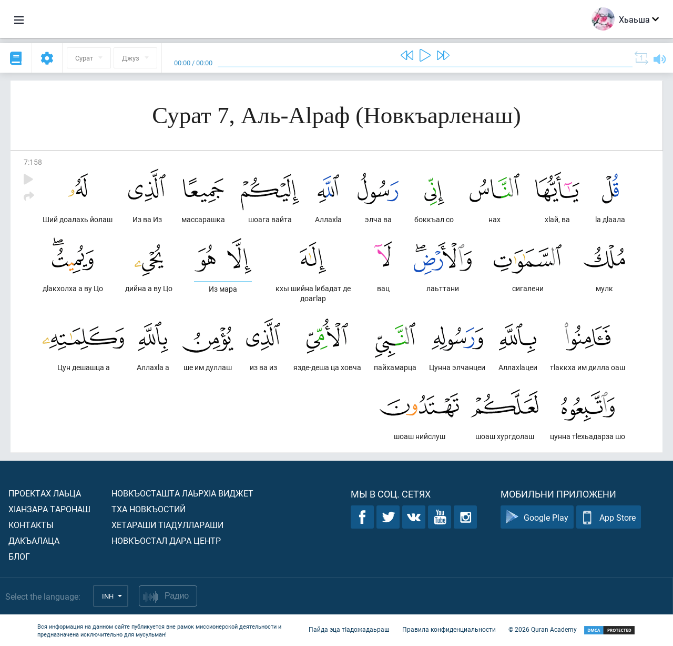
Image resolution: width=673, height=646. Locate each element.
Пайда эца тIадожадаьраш (349, 629)
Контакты (31, 524)
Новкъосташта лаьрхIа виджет (182, 493)
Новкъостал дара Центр (166, 540)
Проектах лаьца (44, 493)
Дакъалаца (33, 540)
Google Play (537, 517)
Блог (19, 556)
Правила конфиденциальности (449, 629)
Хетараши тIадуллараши (167, 524)
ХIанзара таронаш (49, 508)
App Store (609, 517)
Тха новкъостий (148, 508)
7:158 (33, 162)
